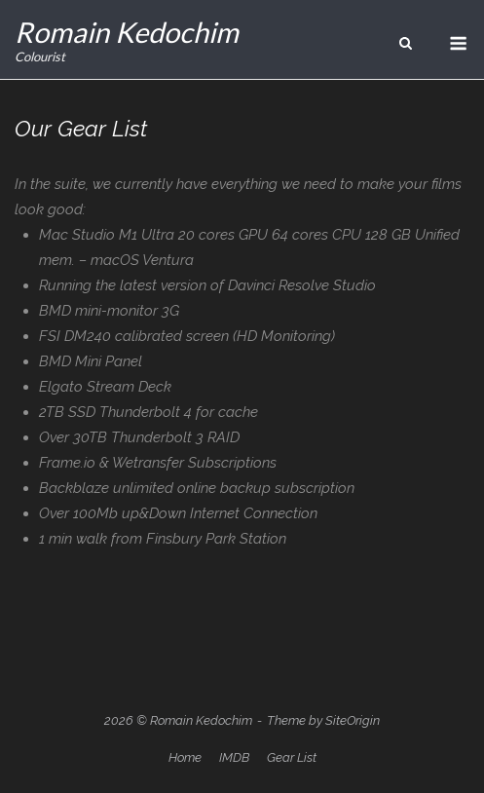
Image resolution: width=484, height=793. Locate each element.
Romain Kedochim (127, 32)
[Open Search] (405, 44)
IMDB (234, 757)
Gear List (291, 757)
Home (185, 757)
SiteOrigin (352, 720)
